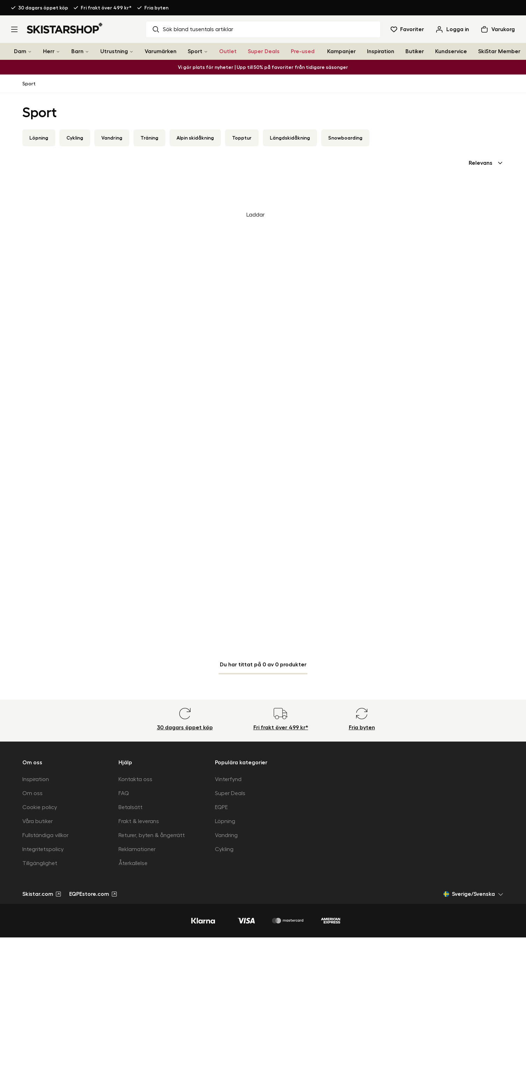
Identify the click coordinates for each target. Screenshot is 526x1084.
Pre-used (303, 51)
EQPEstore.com (93, 894)
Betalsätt (130, 807)
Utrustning (114, 51)
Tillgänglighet (39, 863)
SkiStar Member (499, 51)
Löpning (38, 137)
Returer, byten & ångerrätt (151, 835)
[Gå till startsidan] (65, 28)
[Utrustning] (131, 52)
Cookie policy (39, 807)
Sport (195, 51)
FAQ (123, 793)
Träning (149, 137)
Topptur (242, 137)
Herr (49, 51)
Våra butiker (37, 821)
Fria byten (156, 7)
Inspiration (380, 51)
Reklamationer (137, 849)
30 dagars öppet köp (43, 7)
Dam (20, 51)
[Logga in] (452, 29)
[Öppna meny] (14, 29)
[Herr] (58, 52)
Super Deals (264, 51)
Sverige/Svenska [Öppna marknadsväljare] (474, 894)
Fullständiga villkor (45, 835)
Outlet (228, 51)
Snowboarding (345, 137)
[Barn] (87, 52)
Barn (77, 51)
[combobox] (486, 163)
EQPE (221, 807)
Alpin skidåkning (195, 137)
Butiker (414, 51)
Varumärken (160, 51)
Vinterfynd (228, 779)
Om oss (32, 793)
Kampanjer (341, 51)
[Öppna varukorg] (497, 29)
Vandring (111, 137)
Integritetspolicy (43, 849)
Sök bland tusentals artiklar (192, 29)
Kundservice (451, 51)
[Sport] (206, 52)
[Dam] (30, 52)
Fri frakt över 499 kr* (106, 7)
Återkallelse (132, 863)
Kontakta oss (135, 779)
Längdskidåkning (290, 137)
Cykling (74, 137)
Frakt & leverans (138, 821)
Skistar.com (41, 894)
